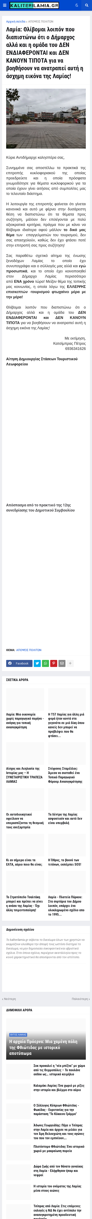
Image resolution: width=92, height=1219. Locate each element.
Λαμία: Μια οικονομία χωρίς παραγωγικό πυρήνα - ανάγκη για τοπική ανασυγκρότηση (25, 720)
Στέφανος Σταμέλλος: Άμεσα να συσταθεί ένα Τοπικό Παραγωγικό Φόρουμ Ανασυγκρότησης (65, 775)
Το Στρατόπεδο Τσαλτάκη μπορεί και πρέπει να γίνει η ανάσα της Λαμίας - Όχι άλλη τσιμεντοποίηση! (24, 903)
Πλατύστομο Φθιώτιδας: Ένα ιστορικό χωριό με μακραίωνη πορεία (59, 1149)
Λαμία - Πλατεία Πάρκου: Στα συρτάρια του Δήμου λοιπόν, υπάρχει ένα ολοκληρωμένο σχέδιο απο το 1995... (66, 905)
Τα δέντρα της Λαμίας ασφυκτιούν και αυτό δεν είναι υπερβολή (65, 818)
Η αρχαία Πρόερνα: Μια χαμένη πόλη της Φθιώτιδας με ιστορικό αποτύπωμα (43, 1047)
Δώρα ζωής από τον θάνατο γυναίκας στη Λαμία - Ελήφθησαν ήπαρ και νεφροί (58, 1170)
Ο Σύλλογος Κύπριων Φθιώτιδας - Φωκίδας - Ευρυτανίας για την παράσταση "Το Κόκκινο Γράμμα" (56, 1109)
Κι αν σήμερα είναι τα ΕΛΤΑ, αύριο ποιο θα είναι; (24, 862)
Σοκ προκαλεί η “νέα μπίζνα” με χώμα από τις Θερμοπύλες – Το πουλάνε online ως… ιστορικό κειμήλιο (59, 1070)
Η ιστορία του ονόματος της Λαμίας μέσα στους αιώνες (57, 1188)
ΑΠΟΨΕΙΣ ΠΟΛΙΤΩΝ (40, 21)
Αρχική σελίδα (15, 21)
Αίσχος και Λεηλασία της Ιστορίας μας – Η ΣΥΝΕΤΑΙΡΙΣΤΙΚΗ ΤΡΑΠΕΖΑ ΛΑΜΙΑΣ (24, 775)
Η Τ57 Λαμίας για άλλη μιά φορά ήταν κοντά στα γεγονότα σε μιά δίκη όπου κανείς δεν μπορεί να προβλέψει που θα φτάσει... (66, 725)
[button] (4, 5)
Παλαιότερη (80, 999)
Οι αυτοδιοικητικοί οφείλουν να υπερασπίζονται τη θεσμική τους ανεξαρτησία (25, 820)
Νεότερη (10, 999)
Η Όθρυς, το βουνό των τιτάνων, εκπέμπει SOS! (64, 862)
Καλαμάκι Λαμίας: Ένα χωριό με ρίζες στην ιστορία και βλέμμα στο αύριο (59, 1088)
